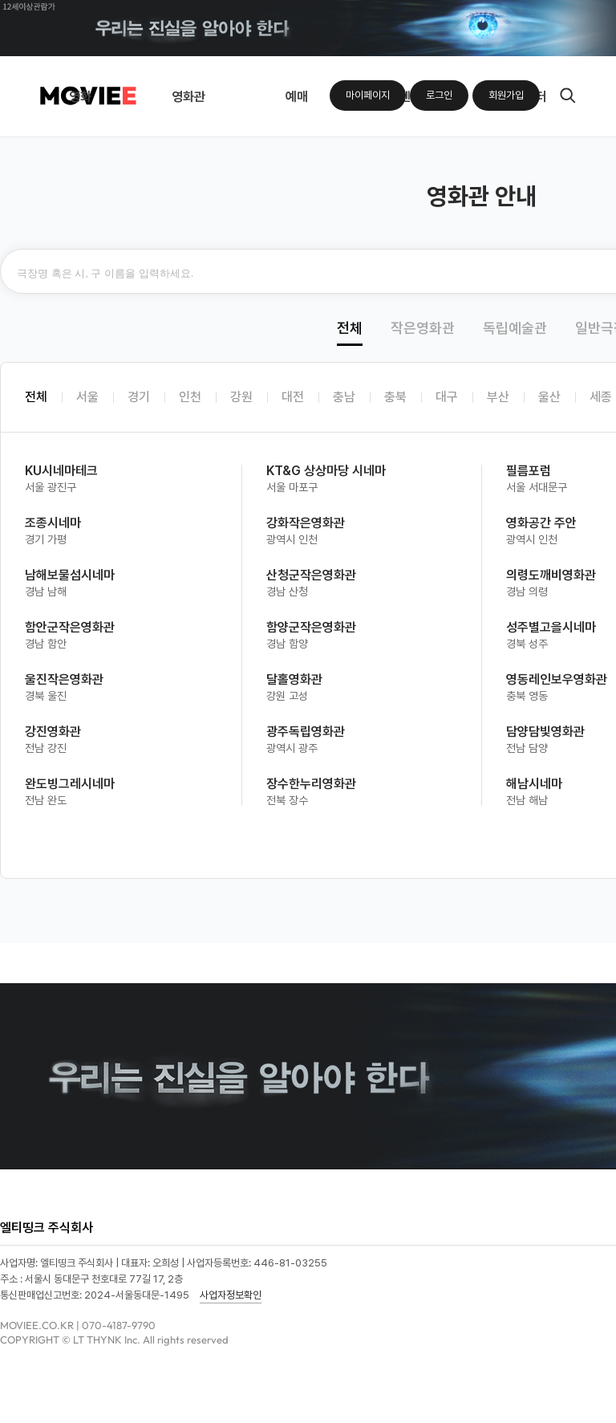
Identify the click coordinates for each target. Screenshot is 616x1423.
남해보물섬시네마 (70, 575)
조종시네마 (53, 523)
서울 (87, 397)
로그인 (439, 95)
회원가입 (506, 95)
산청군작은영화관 (311, 575)
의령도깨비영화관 (551, 575)
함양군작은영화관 (311, 627)
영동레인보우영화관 (556, 679)
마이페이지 (368, 95)
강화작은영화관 (305, 523)
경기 (139, 397)
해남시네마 (534, 783)
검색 (567, 95)
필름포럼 (528, 470)
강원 (241, 397)
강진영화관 (53, 731)
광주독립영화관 (305, 731)
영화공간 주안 (541, 523)
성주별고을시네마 (551, 627)
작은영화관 (423, 327)
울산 (549, 397)
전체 (350, 327)
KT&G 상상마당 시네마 (326, 470)
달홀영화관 (294, 679)
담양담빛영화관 (545, 731)
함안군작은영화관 (70, 627)
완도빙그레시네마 (70, 783)
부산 (498, 397)
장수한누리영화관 (311, 783)
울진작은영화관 (64, 679)
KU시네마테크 (61, 470)
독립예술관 (515, 327)
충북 (395, 397)
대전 (293, 397)
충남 (344, 397)
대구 (447, 397)
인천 (190, 397)
